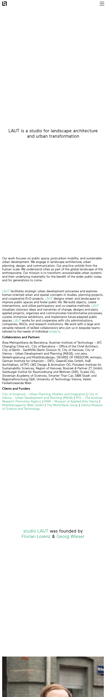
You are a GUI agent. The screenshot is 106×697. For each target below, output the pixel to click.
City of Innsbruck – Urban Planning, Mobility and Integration (43, 394)
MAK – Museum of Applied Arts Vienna (71, 401)
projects (54, 331)
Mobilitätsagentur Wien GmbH (23, 405)
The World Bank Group (62, 405)
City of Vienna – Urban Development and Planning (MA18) (50, 396)
